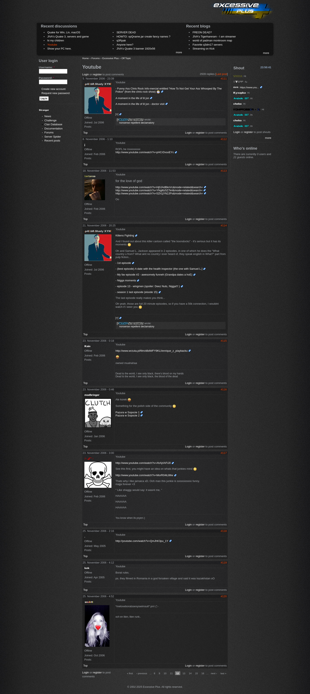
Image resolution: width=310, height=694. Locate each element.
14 (190, 673)
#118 (224, 531)
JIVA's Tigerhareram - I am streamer (214, 36)
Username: (47, 67)
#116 (224, 389)
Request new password (56, 93)
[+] (117, 114)
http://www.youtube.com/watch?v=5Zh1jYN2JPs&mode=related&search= (159, 193)
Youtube (52, 44)
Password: (46, 77)
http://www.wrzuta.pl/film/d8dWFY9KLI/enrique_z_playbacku (152, 350)
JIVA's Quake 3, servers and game (68, 36)
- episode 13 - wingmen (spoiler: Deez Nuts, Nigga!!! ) (148, 286)
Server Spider (52, 136)
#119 (224, 562)
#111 (224, 78)
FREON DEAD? (202, 32)
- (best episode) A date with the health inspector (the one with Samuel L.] (159, 268)
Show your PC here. (59, 48)
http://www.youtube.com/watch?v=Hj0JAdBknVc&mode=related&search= (159, 187)
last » (223, 673)
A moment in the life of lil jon (132, 98)
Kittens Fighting (125, 235)
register (97, 74)
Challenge (50, 120)
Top (85, 132)
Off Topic (126, 58)
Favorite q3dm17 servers (207, 44)
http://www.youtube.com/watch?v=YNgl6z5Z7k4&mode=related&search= (159, 190)
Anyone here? (124, 44)
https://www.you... (249, 87)
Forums (49, 132)
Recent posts (52, 140)
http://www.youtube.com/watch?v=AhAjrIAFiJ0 (143, 462)
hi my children (55, 40)
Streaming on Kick (204, 48)
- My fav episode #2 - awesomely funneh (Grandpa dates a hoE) (154, 274)
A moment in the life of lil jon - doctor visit (140, 104)
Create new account (54, 89)
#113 (224, 170)
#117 (224, 452)
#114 (224, 225)
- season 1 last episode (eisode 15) (137, 292)
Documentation (53, 128)
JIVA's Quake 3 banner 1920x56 (135, 48)
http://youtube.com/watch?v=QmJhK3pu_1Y (142, 541)
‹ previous (141, 673)
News (47, 116)
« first (130, 673)
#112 (224, 139)
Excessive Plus (110, 58)
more (179, 52)
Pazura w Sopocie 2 (128, 415)
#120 (224, 596)
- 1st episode (123, 262)
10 (165, 673)
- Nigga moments (126, 280)
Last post (221, 74)
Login (85, 74)
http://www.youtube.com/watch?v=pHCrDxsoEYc (145, 152)
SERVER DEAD (126, 32)
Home (85, 58)
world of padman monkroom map (212, 40)
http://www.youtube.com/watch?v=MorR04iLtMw (144, 475)
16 (202, 673)
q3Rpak (121, 40)
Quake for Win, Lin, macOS (63, 32)
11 (171, 673)
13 (184, 673)
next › (214, 673)
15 (196, 673)
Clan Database (53, 124)
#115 (224, 340)
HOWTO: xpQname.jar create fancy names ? (143, 36)
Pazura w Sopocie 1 (128, 412)
